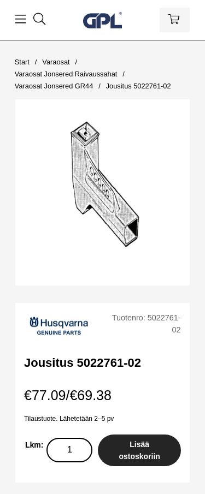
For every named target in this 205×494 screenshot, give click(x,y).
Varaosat (55, 62)
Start (22, 62)
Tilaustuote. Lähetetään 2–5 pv (69, 418)
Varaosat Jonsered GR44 (54, 86)
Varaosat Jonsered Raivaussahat (66, 74)
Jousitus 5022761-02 (138, 86)
